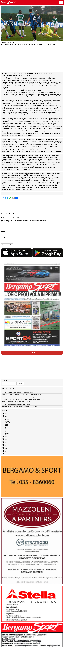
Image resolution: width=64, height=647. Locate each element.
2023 (5, 436)
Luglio (6, 425)
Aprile (6, 430)
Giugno (7, 427)
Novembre (7, 419)
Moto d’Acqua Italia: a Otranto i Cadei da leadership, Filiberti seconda (16, 401)
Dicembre (7, 418)
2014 (5, 450)
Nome (3, 231)
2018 (5, 444)
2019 (5, 442)
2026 (5, 413)
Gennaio (7, 435)
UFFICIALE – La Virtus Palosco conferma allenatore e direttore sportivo (16, 404)
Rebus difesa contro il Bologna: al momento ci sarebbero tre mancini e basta (17, 402)
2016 (5, 447)
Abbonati (32, 353)
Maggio (7, 429)
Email (3, 238)
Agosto (6, 424)
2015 (5, 448)
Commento (4, 222)
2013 (5, 451)
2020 (5, 441)
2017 (5, 445)
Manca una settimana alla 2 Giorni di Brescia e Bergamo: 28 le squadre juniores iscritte (19, 406)
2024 (5, 416)
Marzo (6, 432)
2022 (5, 438)
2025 (5, 415)
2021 (5, 439)
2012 (5, 453)
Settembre (7, 422)
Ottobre (7, 421)
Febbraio (7, 433)
